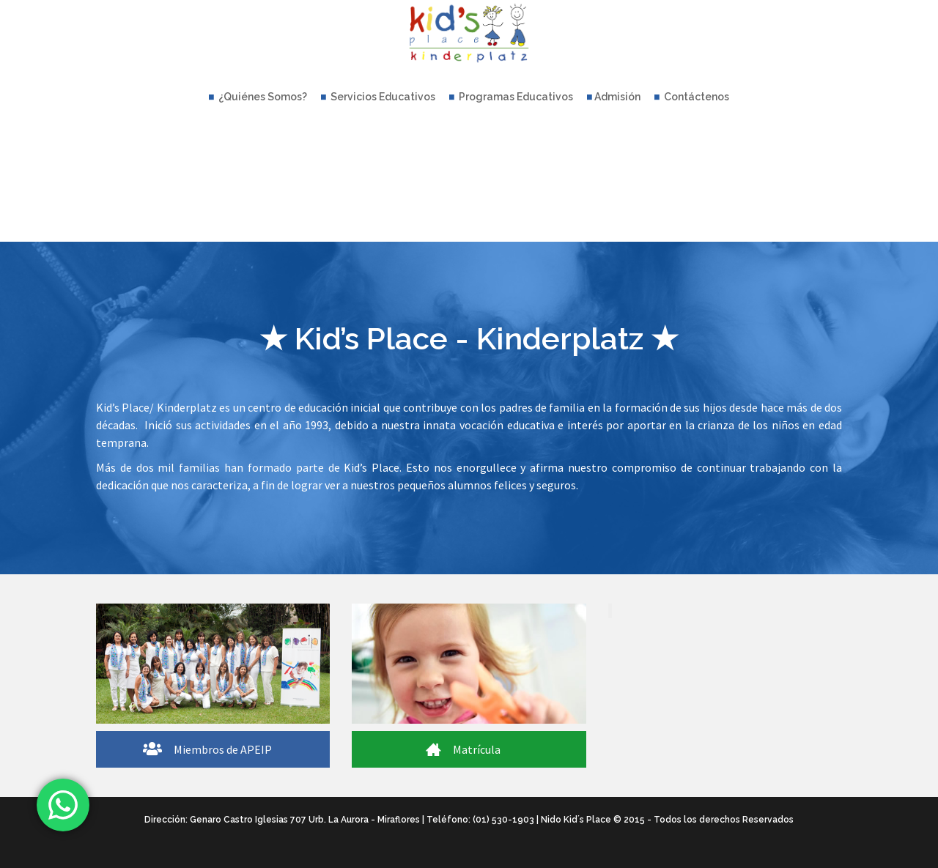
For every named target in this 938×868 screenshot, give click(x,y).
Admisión (613, 97)
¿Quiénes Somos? (258, 97)
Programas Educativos (511, 97)
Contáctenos (691, 97)
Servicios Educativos (378, 97)
